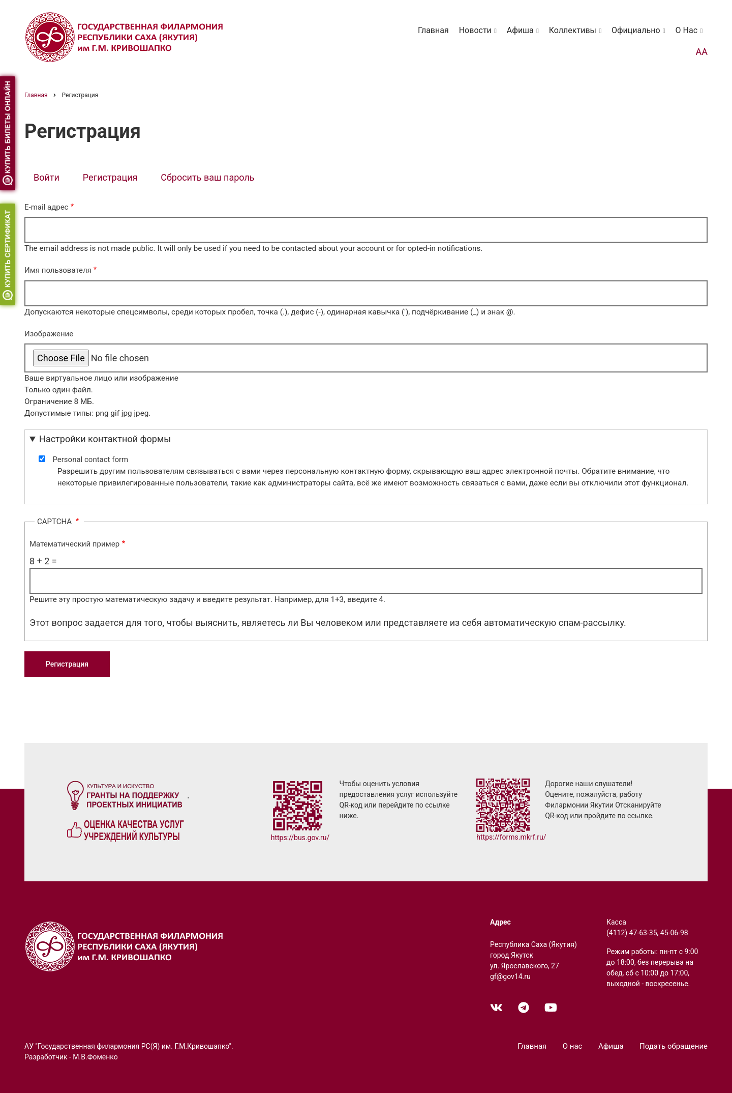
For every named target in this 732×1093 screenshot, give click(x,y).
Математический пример (74, 544)
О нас (691, 35)
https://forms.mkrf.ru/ (511, 837)
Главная (433, 30)
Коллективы (577, 35)
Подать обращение (673, 1046)
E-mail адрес (46, 207)
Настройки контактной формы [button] (105, 439)
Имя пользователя (58, 270)
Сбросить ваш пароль (207, 177)
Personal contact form (90, 459)
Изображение (48, 333)
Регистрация (115, 178)
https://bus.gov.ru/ (300, 837)
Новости (479, 35)
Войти (46, 177)
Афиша (524, 35)
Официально (640, 35)
